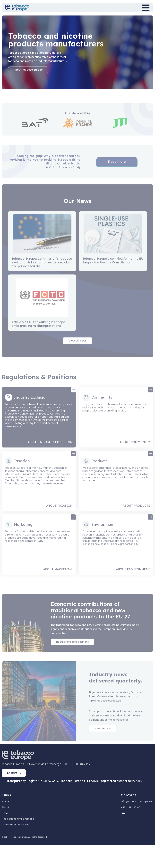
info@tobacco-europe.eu (136, 801)
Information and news (15, 824)
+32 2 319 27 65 (130, 807)
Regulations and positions (72, 649)
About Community (135, 449)
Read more (117, 169)
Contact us (14, 773)
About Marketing (58, 576)
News (5, 813)
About (5, 807)
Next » (85, 283)
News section (102, 735)
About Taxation (59, 513)
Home (5, 801)
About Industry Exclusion (50, 449)
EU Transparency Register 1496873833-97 (31, 781)
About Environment (133, 576)
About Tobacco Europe (28, 69)
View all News (77, 347)
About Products (136, 513)
